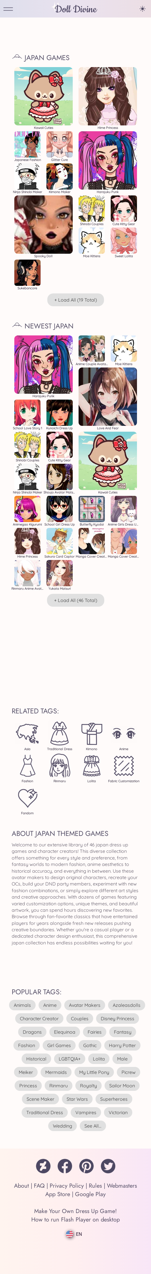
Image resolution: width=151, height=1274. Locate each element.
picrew (129, 1072)
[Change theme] (142, 8)
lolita (99, 1059)
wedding (62, 1126)
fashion (26, 1045)
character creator (39, 1018)
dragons (32, 1032)
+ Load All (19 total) (75, 300)
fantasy (122, 1032)
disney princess (117, 1018)
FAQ (39, 1186)
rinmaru (58, 1085)
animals (22, 1005)
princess (28, 1085)
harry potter (122, 1045)
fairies (95, 1032)
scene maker (40, 1099)
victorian (118, 1112)
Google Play (90, 1194)
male (122, 1059)
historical (36, 1059)
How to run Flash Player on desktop (75, 1219)
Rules (95, 1186)
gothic (90, 1045)
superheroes (114, 1099)
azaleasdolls (126, 1005)
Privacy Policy (67, 1186)
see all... (92, 1126)
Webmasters (122, 1186)
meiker (26, 1072)
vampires (85, 1112)
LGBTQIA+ (70, 1059)
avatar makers (84, 1005)
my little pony (94, 1072)
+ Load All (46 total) (75, 600)
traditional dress (44, 1112)
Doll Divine (76, 9)
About (21, 1186)
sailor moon (122, 1085)
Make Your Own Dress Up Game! (75, 1211)
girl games (59, 1045)
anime (50, 1005)
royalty (88, 1085)
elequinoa (64, 1032)
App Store (57, 1194)
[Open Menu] (8, 9)
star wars (77, 1099)
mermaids (56, 1072)
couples (79, 1018)
